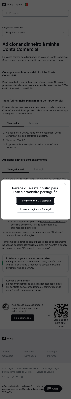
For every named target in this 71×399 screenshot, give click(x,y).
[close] (65, 184)
